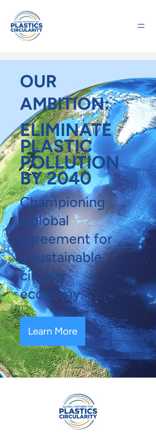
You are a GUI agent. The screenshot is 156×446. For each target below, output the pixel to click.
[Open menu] (141, 26)
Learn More (52, 331)
